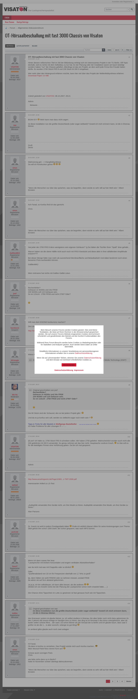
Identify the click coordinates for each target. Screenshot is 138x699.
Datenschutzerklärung (83, 353)
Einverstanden (69, 365)
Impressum (79, 370)
